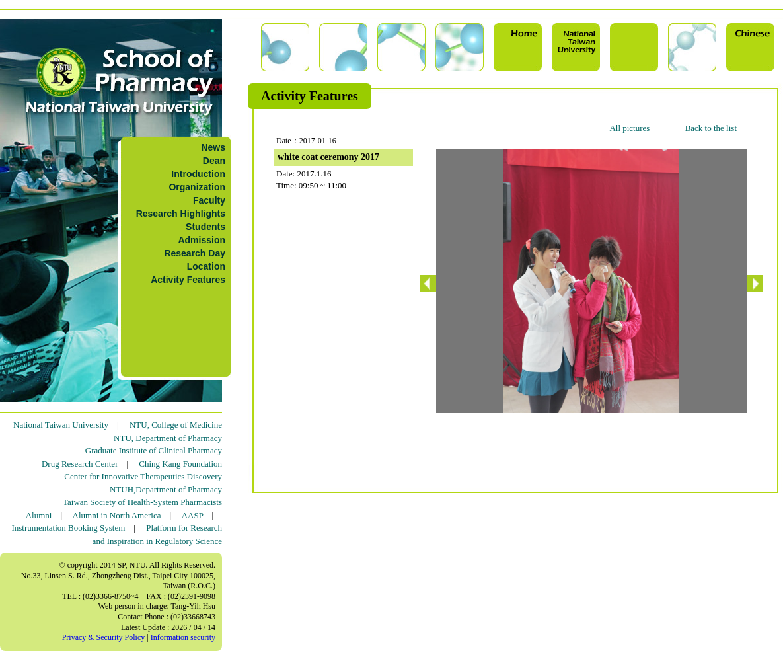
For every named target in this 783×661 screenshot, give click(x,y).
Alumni (39, 515)
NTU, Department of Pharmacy (168, 438)
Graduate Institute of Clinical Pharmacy (153, 450)
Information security (183, 637)
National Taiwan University (60, 425)
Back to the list (711, 128)
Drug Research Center (80, 464)
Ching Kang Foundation (180, 464)
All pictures (629, 128)
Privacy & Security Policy (103, 637)
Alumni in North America (117, 515)
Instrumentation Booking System (68, 528)
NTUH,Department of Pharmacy (166, 489)
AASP (193, 515)
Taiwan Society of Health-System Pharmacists (142, 502)
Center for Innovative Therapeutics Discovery (143, 476)
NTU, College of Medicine (176, 425)
